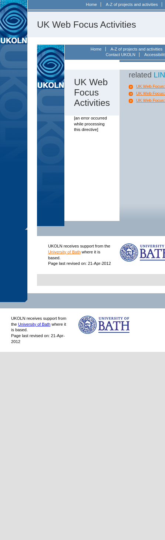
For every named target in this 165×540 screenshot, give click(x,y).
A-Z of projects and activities (132, 4)
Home (91, 4)
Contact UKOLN (120, 54)
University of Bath (64, 252)
